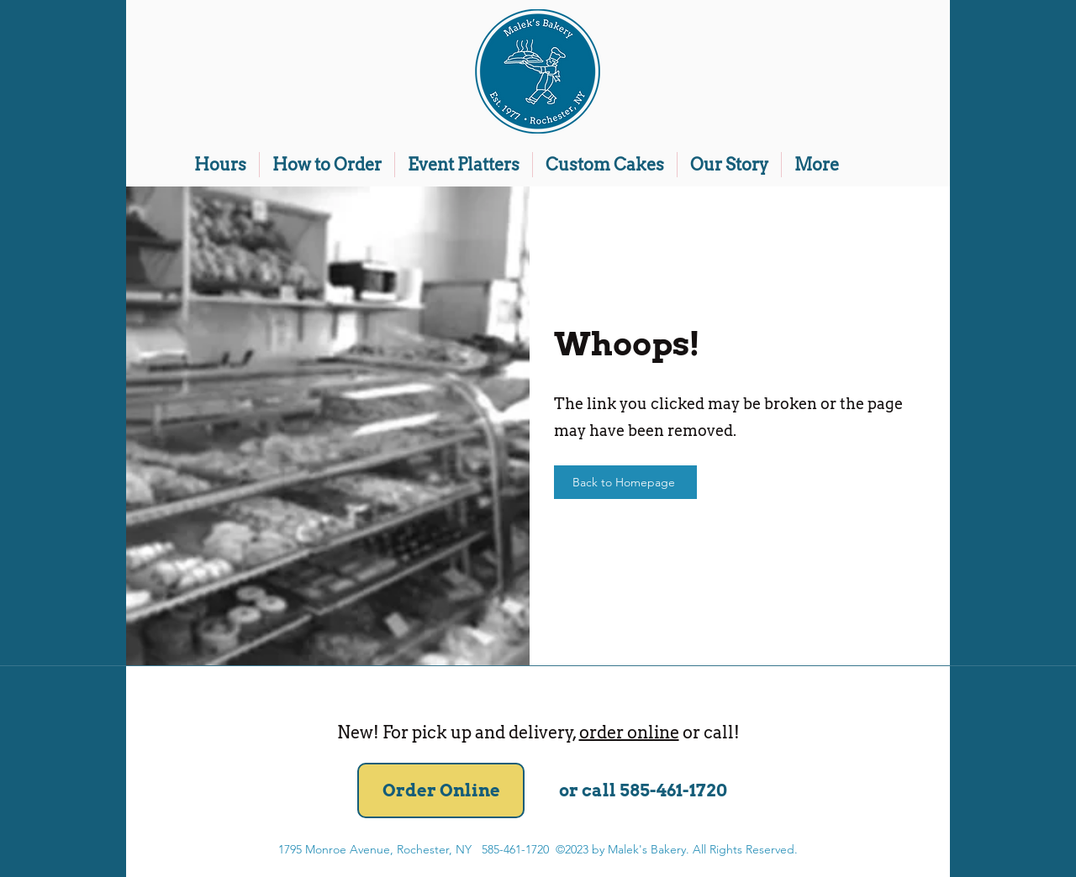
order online (629, 732)
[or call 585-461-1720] (643, 790)
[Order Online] (441, 790)
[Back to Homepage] (625, 482)
